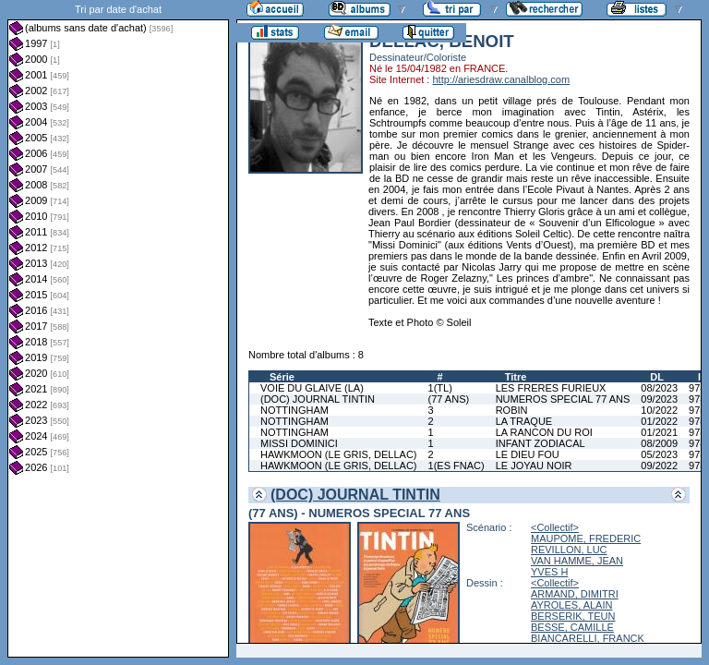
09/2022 (659, 465)
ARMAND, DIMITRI (575, 593)
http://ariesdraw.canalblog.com (501, 79)
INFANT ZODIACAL (540, 443)
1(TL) (440, 387)
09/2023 (659, 399)
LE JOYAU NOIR (534, 465)
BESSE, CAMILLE (572, 627)
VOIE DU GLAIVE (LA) (312, 387)
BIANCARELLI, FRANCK (587, 638)
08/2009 (659, 443)
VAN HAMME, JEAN (577, 560)
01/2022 (659, 421)
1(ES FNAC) (456, 465)
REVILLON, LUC (569, 549)
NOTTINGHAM (294, 410)
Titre (516, 376)
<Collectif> (555, 527)
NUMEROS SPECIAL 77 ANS (563, 399)
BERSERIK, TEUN (573, 616)
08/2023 (659, 387)
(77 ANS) (449, 399)
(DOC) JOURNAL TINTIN (317, 399)
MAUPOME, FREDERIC (586, 538)
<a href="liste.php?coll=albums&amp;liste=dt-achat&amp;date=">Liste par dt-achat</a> (118, 329)
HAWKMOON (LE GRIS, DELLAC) (338, 454)
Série (282, 376)
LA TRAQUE (524, 421)
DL (657, 376)
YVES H (549, 571)
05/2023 (659, 454)
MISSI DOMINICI (299, 443)
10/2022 (659, 410)
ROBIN (512, 410)
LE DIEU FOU (527, 454)
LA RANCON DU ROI (544, 432)
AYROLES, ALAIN (571, 605)
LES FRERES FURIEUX (551, 387)
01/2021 (659, 432)
